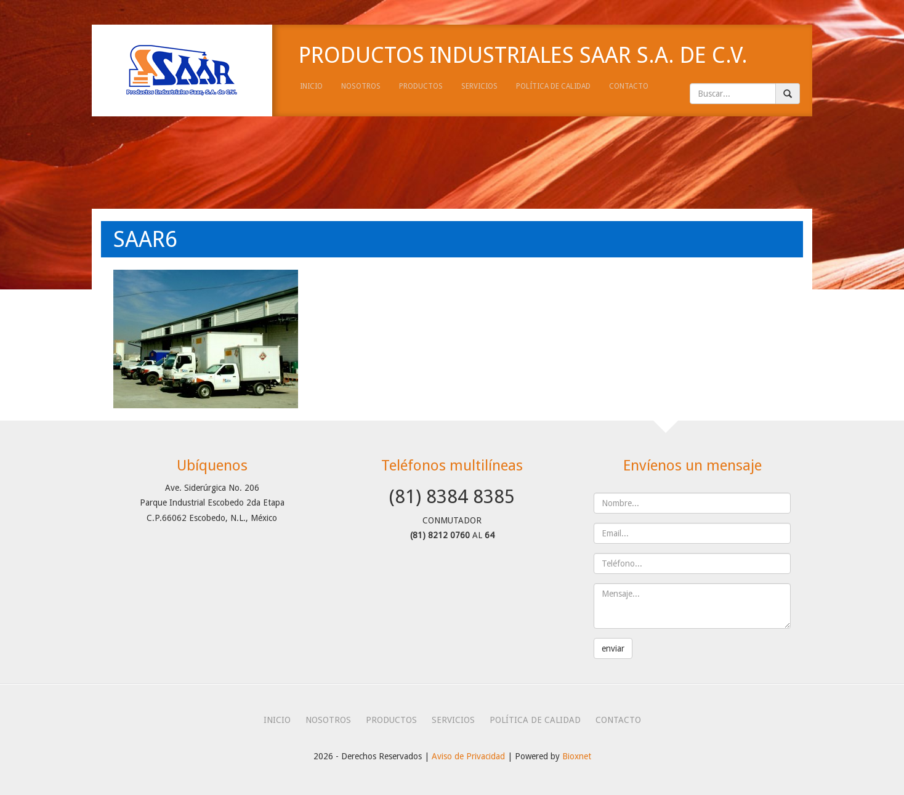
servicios (479, 86)
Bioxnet (576, 756)
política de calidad (553, 86)
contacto (628, 86)
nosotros (361, 86)
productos (421, 86)
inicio (311, 86)
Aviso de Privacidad (468, 756)
